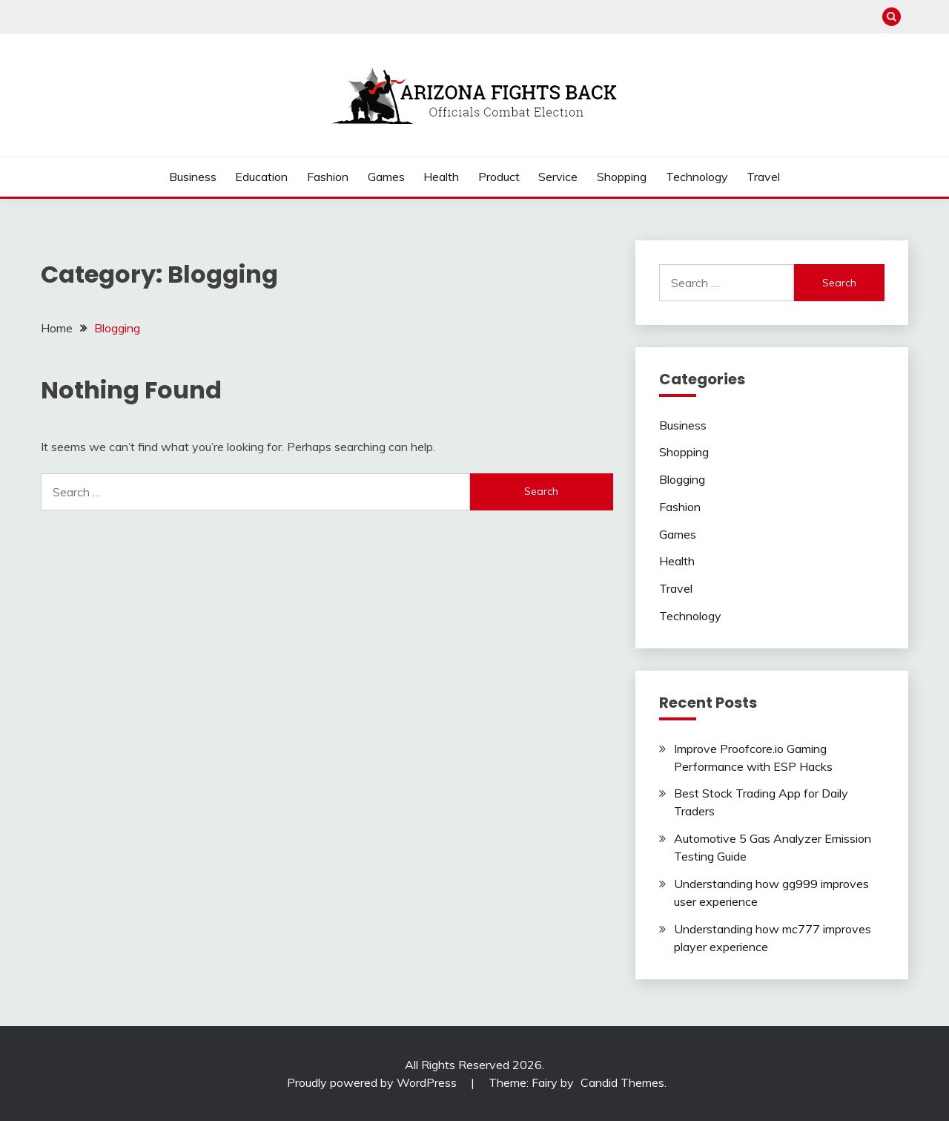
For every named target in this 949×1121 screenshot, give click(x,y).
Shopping (622, 176)
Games (386, 176)
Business (192, 176)
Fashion (327, 176)
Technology (697, 176)
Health (441, 176)
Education (261, 176)
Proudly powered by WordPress (373, 1082)
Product (499, 176)
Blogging (682, 479)
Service (558, 176)
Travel (763, 176)
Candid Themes (622, 1082)
